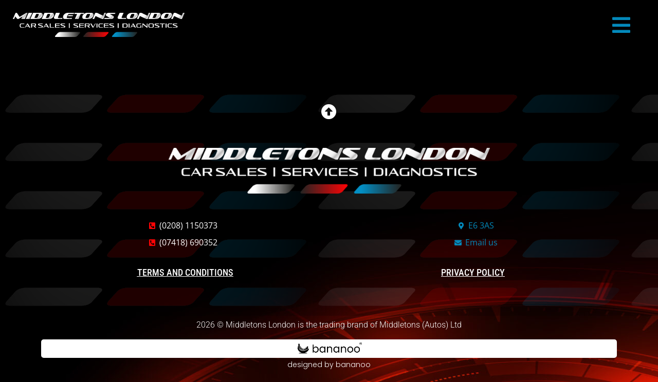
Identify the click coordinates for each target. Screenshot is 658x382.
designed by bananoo (329, 364)
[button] (621, 25)
